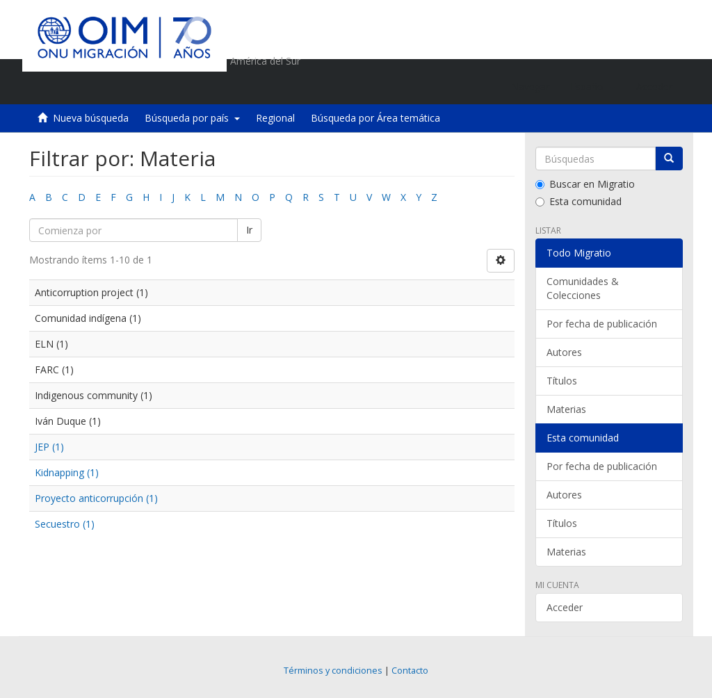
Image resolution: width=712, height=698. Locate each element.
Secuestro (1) (65, 523)
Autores (564, 352)
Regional (275, 117)
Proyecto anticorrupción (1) (96, 498)
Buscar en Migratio (585, 183)
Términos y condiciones (333, 670)
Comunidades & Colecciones (583, 288)
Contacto (409, 670)
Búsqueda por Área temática (375, 117)
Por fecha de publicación (602, 323)
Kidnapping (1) (67, 472)
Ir (249, 229)
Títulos (562, 380)
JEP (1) (49, 446)
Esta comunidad (578, 201)
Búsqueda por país (192, 117)
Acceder (565, 607)
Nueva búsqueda (91, 117)
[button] (593, 87)
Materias (566, 409)
